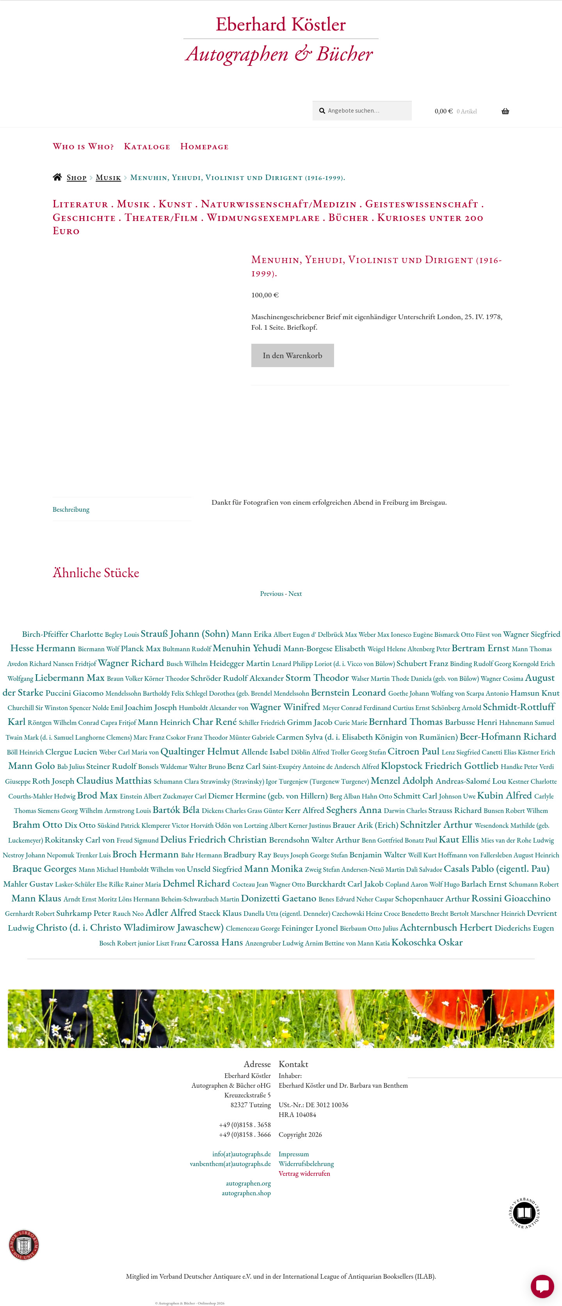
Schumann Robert (534, 884)
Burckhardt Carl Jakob (345, 883)
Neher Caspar (375, 898)
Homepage (204, 146)
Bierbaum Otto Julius (370, 928)
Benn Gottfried (383, 840)
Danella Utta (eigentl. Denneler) (288, 913)
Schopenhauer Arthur (433, 898)
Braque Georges (45, 868)
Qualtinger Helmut (201, 751)
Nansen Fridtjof (75, 663)
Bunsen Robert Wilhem (516, 810)
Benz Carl (244, 766)
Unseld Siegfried (215, 869)
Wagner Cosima (502, 678)
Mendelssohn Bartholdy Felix (145, 693)
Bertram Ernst (482, 647)
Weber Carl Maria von (129, 752)
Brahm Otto (38, 824)
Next (295, 593)
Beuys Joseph (291, 854)
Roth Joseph (54, 780)
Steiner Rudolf (112, 766)
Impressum (294, 1153)
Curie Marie (351, 722)
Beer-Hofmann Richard (508, 736)
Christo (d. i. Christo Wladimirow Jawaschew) (131, 927)
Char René (215, 721)
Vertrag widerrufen (304, 1173)
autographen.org (248, 1183)
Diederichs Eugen (524, 927)
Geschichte (84, 217)
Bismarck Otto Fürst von (468, 634)
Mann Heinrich (165, 722)
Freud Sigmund (138, 840)
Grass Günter (266, 810)
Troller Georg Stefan (359, 752)
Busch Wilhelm (187, 663)
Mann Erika (252, 634)
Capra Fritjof (119, 722)
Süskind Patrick (120, 825)
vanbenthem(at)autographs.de (230, 1163)
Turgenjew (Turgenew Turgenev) (325, 781)
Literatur (80, 203)
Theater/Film (161, 217)
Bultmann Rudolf (187, 648)
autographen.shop (246, 1192)
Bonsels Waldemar (163, 766)
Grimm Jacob (310, 722)
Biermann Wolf (99, 648)
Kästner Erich (536, 752)
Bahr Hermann (202, 854)
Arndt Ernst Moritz (91, 898)
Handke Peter (520, 766)
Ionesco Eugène (412, 634)
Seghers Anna (355, 809)
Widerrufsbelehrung (306, 1163)
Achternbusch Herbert (447, 927)
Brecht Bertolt (450, 913)
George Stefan (329, 854)
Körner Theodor (167, 678)
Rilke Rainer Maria (136, 884)
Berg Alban (346, 796)
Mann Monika (274, 868)
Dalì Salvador (425, 869)
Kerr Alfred (305, 810)
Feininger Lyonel (310, 927)
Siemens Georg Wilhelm (70, 810)
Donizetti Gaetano (279, 898)
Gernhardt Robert (30, 913)
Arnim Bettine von (331, 942)
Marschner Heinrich (498, 913)
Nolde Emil (108, 707)
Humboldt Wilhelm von (153, 869)
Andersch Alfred (357, 766)
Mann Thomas (532, 648)
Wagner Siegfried (532, 634)
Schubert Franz (423, 663)
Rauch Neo (129, 913)
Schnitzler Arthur (437, 824)
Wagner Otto (288, 884)
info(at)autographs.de (241, 1153)
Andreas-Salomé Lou (472, 780)
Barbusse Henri (472, 722)
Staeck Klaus (221, 913)
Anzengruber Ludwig (275, 942)
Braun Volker (125, 678)
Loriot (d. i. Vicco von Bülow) (356, 663)
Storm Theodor (318, 677)
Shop (77, 177)
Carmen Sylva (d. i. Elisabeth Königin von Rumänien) (368, 736)
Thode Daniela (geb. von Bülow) (436, 678)
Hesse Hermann (44, 647)
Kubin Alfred (505, 795)
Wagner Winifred (286, 706)
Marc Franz (149, 737)
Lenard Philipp (293, 663)
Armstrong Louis (128, 810)
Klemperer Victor (165, 825)
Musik (108, 177)
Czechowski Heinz (358, 913)
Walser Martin (371, 678)
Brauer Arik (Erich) (366, 825)
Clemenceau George (253, 928)
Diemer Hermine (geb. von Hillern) (269, 795)
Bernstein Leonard (349, 692)
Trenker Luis (94, 854)
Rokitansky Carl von (80, 839)
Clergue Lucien (72, 751)
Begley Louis (123, 634)
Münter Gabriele (252, 737)
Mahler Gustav (29, 883)
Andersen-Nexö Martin (373, 869)
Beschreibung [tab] (71, 509)
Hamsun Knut (535, 692)
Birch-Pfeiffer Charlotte (63, 634)
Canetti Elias (500, 752)
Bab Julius (71, 766)
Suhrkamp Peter (84, 913)
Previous (271, 593)
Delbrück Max (338, 634)
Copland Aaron (408, 884)
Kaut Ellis (460, 839)
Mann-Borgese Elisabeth (325, 648)
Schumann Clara (177, 781)
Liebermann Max (71, 677)
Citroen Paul (415, 751)
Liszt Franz (172, 942)
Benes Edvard (337, 898)
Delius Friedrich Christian (214, 839)
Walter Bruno (208, 766)
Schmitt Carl (416, 795)
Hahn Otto (378, 796)
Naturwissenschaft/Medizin (279, 203)
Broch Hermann (146, 854)
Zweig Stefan (323, 869)
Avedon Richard (30, 663)
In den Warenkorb (292, 355)
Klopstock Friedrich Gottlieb (441, 765)
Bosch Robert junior (127, 942)
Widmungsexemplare (263, 217)
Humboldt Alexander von (214, 707)
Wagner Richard (132, 662)
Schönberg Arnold (457, 707)
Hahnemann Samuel (527, 722)
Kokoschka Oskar (427, 942)
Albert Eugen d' (296, 634)
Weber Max (374, 634)
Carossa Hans (216, 942)
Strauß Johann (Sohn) (185, 633)
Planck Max (141, 648)
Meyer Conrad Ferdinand (357, 707)
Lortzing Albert (266, 825)
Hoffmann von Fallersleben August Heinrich (498, 854)
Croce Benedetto (407, 913)
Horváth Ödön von (217, 825)
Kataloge (147, 146)
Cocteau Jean (250, 884)
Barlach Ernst (485, 883)
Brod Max (98, 795)
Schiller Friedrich (263, 722)
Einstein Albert (141, 796)
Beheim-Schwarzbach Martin (201, 898)
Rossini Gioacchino (511, 898)
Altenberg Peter (429, 648)
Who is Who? (83, 146)
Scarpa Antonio (488, 693)
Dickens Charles (224, 810)
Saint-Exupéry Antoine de (298, 766)
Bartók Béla (177, 809)
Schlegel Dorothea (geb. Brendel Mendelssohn (248, 693)
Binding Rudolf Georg (481, 663)
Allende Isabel (266, 751)
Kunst (175, 203)
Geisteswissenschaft (421, 203)
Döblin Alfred (311, 752)
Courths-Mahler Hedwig (42, 796)
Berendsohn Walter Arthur (315, 839)
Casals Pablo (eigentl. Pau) (497, 868)
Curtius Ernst (412, 707)
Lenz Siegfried (462, 752)
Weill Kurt (423, 854)
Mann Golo (32, 765)
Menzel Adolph (403, 780)
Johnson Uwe (458, 796)
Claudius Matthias (114, 780)
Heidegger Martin (240, 663)
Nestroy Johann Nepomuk (39, 854)
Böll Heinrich (26, 752)
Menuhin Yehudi (248, 647)
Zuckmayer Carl (185, 796)
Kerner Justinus (310, 825)
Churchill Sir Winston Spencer (49, 707)
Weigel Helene (387, 648)
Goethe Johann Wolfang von (427, 693)
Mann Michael (98, 869)
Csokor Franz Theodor (197, 737)
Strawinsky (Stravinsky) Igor (240, 781)
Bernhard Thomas (407, 721)
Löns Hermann (139, 898)
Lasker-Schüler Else (82, 884)
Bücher (348, 217)
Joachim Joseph (152, 707)
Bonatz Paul (422, 840)
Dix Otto (80, 825)
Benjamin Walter (378, 854)
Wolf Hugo (445, 884)
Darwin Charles (406, 810)
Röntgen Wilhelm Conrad (64, 722)
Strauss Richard (456, 810)
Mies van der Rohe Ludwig (517, 840)
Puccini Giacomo (75, 692)
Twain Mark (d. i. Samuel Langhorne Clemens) (69, 737)
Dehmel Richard (197, 883)
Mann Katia (374, 942)
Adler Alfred (172, 912)
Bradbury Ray (248, 854)
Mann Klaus (37, 898)
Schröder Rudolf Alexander (238, 678)
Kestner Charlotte (532, 781)
